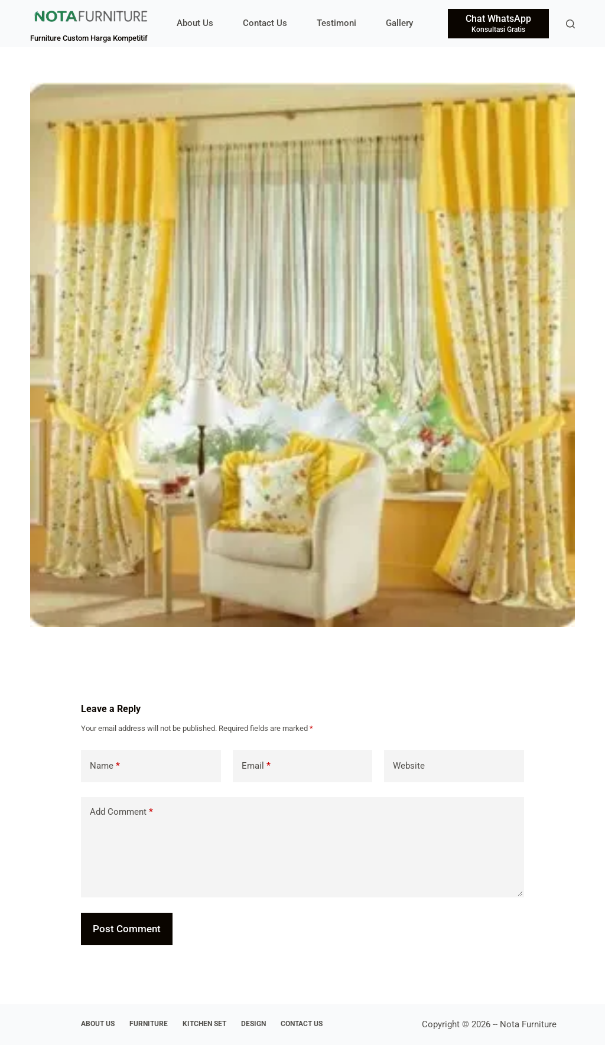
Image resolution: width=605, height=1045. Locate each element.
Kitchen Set (204, 1024)
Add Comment (121, 812)
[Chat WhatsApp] (498, 23)
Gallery (399, 23)
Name (105, 766)
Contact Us (265, 23)
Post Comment (127, 929)
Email (256, 766)
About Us (195, 23)
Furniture (148, 1024)
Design (253, 1024)
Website (409, 765)
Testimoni (336, 23)
